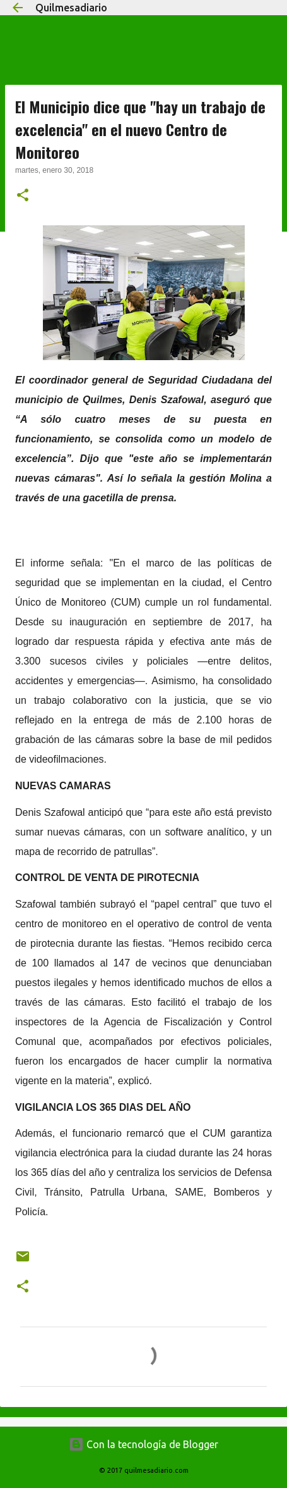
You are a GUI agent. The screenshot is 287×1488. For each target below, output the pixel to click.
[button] (22, 196)
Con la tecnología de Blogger (143, 1444)
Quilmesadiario (71, 7)
